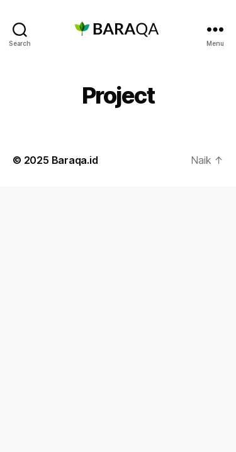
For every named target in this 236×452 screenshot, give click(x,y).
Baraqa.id (75, 160)
